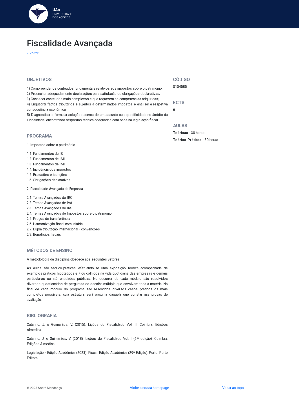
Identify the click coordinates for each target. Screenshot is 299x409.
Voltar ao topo (233, 388)
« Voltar (32, 53)
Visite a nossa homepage (149, 388)
